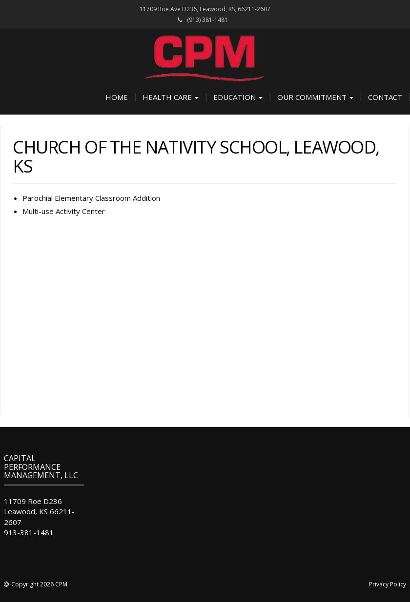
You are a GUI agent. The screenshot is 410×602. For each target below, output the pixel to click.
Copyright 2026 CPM (39, 584)
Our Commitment (315, 97)
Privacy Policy (387, 584)
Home (116, 97)
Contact (385, 97)
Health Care (171, 97)
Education (238, 97)
